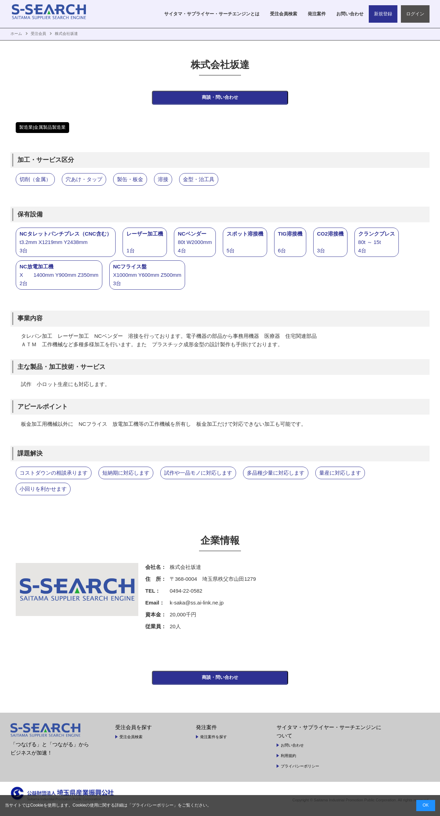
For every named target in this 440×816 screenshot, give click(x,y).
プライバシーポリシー (300, 772)
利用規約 (288, 762)
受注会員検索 (130, 743)
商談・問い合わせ (220, 99)
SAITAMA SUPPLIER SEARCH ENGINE (54, 14)
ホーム (16, 33)
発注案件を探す (213, 743)
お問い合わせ (292, 751)
